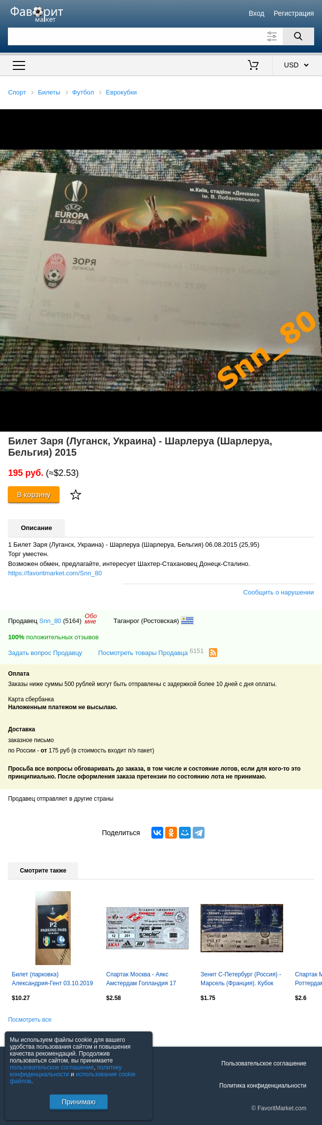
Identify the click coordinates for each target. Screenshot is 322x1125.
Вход (256, 13)
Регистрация (294, 13)
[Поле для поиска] (161, 36)
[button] (313, 118)
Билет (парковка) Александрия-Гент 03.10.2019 (52, 979)
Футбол (83, 92)
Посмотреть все (29, 1019)
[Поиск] (298, 36)
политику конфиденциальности (66, 1071)
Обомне (91, 618)
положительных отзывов (53, 637)
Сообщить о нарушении (278, 592)
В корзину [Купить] (34, 494)
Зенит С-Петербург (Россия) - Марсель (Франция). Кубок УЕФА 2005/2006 (241, 980)
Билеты (49, 92)
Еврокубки (121, 92)
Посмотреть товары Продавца (151, 652)
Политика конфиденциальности (262, 1085)
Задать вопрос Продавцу (45, 652)
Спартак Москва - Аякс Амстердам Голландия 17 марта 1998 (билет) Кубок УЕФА (141, 980)
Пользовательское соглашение (263, 1063)
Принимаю (78, 1102)
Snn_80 (50, 621)
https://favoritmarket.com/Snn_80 (55, 573)
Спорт (17, 92)
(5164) (72, 621)
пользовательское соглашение (52, 1067)
